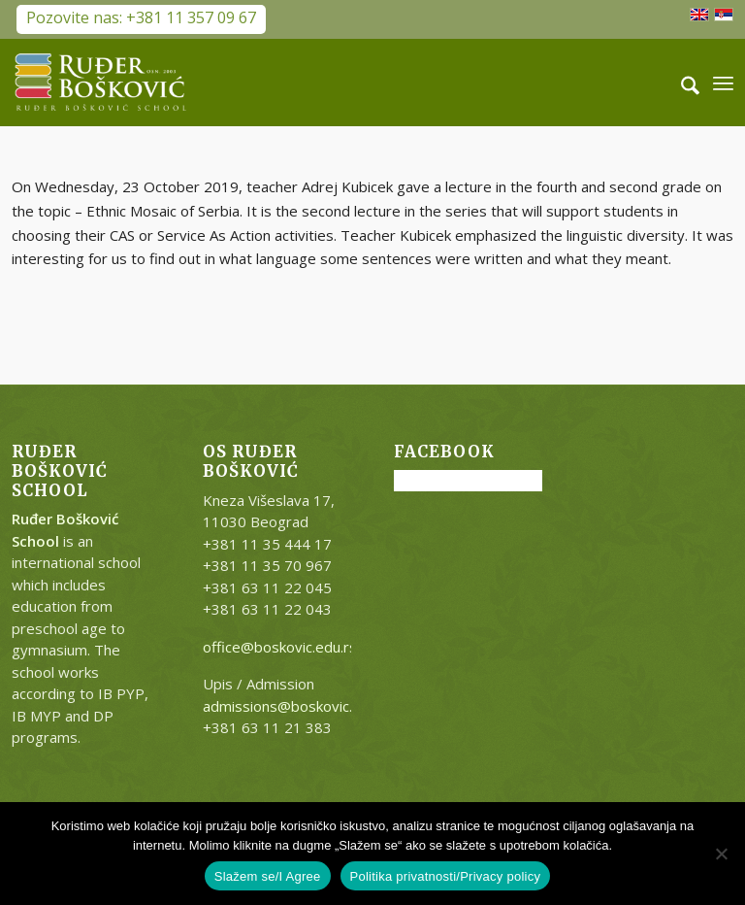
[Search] (680, 82)
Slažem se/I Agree (267, 876)
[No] (720, 853)
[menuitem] (680, 82)
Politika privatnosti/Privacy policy (445, 876)
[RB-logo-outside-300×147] (101, 82)
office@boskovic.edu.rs (280, 646)
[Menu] (723, 82)
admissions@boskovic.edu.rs (298, 706)
